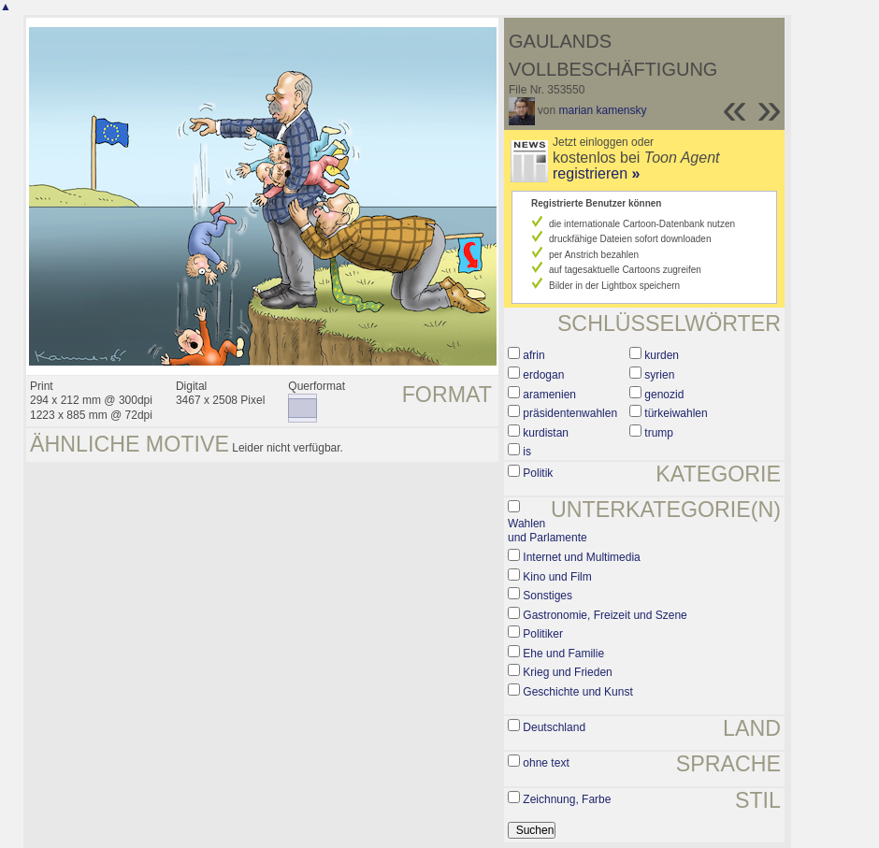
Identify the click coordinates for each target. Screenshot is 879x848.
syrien (659, 374)
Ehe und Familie (563, 653)
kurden (661, 355)
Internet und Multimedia (581, 557)
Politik (538, 473)
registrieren (596, 173)
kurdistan (546, 432)
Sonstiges (547, 595)
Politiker (543, 633)
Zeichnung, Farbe (567, 799)
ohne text (546, 762)
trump (658, 432)
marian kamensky (603, 110)
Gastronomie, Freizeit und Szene (604, 615)
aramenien (549, 394)
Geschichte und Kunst (577, 691)
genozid (664, 394)
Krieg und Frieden (567, 672)
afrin (533, 355)
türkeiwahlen (675, 413)
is (527, 451)
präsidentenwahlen (570, 413)
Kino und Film (557, 576)
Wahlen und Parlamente (547, 531)
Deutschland (554, 727)
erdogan (543, 374)
